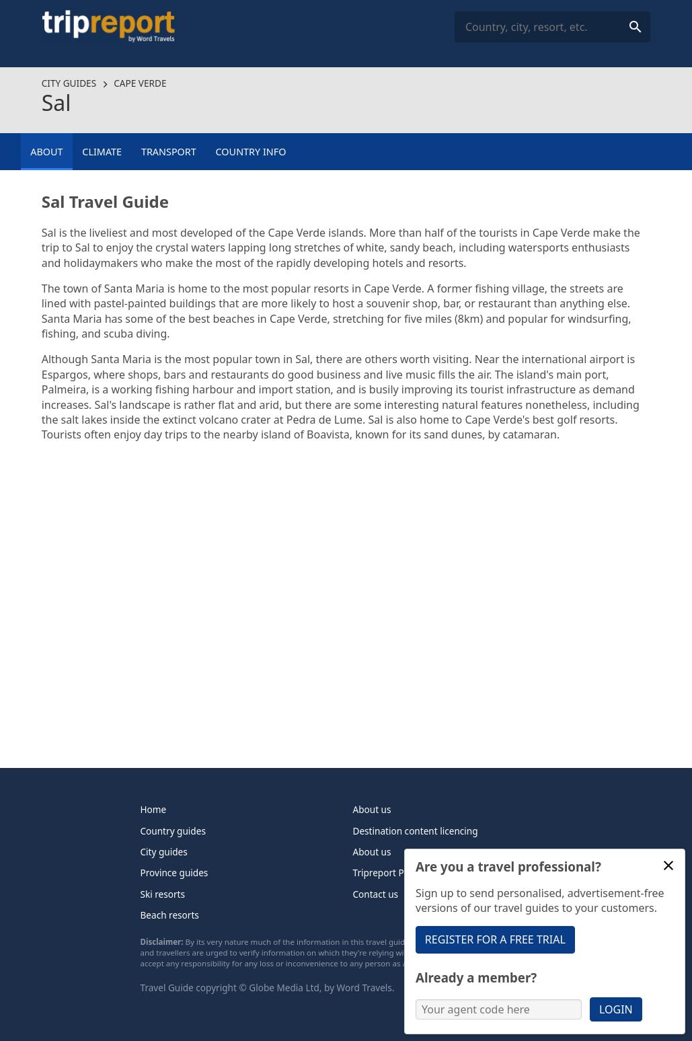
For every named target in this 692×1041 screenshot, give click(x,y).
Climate (102, 151)
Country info (251, 151)
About (46, 151)
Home (154, 809)
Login (616, 1009)
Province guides (174, 872)
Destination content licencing (415, 830)
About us (372, 809)
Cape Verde (140, 83)
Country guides (173, 830)
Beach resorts (170, 915)
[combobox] (552, 27)
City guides (69, 83)
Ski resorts (163, 894)
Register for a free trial (495, 939)
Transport (168, 151)
